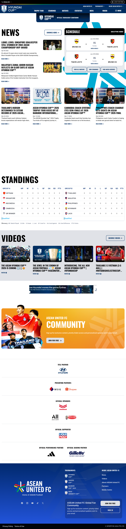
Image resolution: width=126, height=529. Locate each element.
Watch (4, 273)
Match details (94, 48)
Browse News (53, 32)
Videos (104, 11)
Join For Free (117, 2)
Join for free (55, 340)
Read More (5, 59)
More (118, 10)
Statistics (78, 11)
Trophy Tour (39, 11)
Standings (52, 11)
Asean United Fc (87, 6)
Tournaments (100, 6)
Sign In (110, 510)
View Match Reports (109, 69)
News (92, 11)
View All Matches (79, 69)
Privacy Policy (8, 526)
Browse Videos (115, 238)
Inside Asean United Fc (116, 6)
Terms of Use (19, 526)
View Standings (93, 69)
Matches (65, 11)
